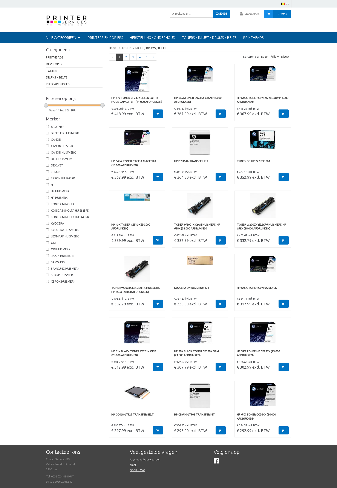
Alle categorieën (63, 38)
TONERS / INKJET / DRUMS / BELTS (209, 38)
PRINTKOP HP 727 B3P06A (253, 161)
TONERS (51, 70)
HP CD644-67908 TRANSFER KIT (194, 414)
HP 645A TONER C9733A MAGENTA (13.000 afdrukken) (133, 163)
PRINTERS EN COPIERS (105, 38)
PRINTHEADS (54, 57)
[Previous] (112, 57)
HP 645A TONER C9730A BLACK (257, 287)
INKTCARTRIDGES (58, 84)
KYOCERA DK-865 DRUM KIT (191, 287)
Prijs (273, 56)
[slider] (46, 105)
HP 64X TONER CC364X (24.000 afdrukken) (256, 416)
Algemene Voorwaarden (145, 459)
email (133, 464)
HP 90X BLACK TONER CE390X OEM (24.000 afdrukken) (196, 353)
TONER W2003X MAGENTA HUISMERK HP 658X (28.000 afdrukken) (135, 289)
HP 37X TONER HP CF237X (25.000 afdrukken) (258, 353)
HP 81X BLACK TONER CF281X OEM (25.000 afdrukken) (133, 353)
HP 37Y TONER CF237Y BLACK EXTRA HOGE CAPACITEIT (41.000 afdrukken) (136, 99)
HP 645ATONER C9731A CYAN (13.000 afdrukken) (197, 99)
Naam (264, 56)
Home (112, 47)
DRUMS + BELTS (56, 77)
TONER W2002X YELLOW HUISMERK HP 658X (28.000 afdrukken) (261, 226)
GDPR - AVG (137, 470)
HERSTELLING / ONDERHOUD (152, 38)
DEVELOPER (54, 64)
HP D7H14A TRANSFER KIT (191, 161)
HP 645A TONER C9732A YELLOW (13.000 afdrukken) (262, 99)
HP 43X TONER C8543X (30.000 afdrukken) (130, 226)
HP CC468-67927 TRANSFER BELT (132, 414)
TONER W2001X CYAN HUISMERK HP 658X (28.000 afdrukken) (197, 226)
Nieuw (285, 56)
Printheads (253, 38)
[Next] (153, 57)
